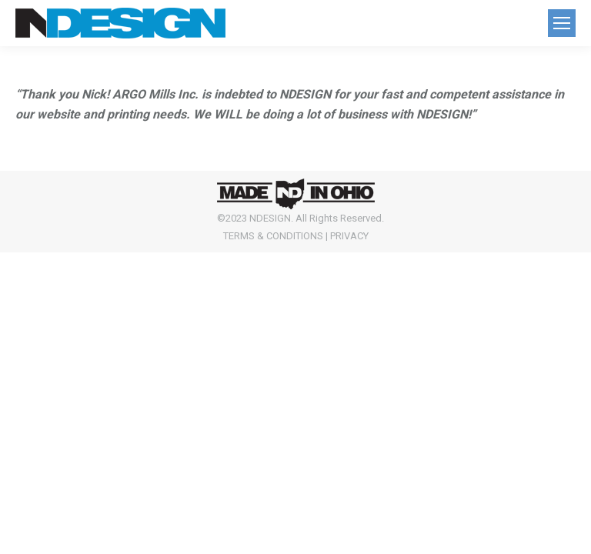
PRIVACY (349, 236)
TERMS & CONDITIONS (273, 236)
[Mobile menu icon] (562, 23)
